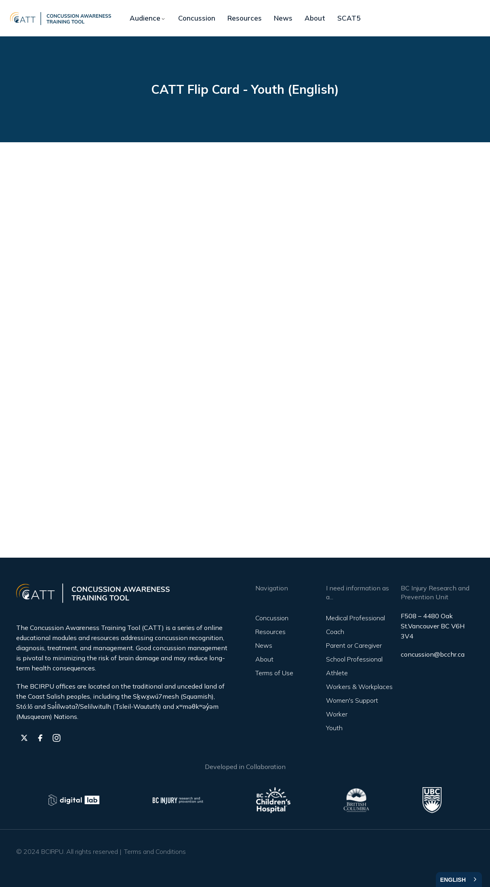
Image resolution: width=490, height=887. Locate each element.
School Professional (354, 659)
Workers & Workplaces (359, 687)
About (315, 18)
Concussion (196, 18)
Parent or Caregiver (354, 645)
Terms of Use (274, 673)
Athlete (337, 673)
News (283, 18)
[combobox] (459, 879)
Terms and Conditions (155, 851)
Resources (244, 18)
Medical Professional (355, 618)
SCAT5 (348, 18)
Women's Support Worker (352, 707)
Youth (334, 728)
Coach (335, 632)
